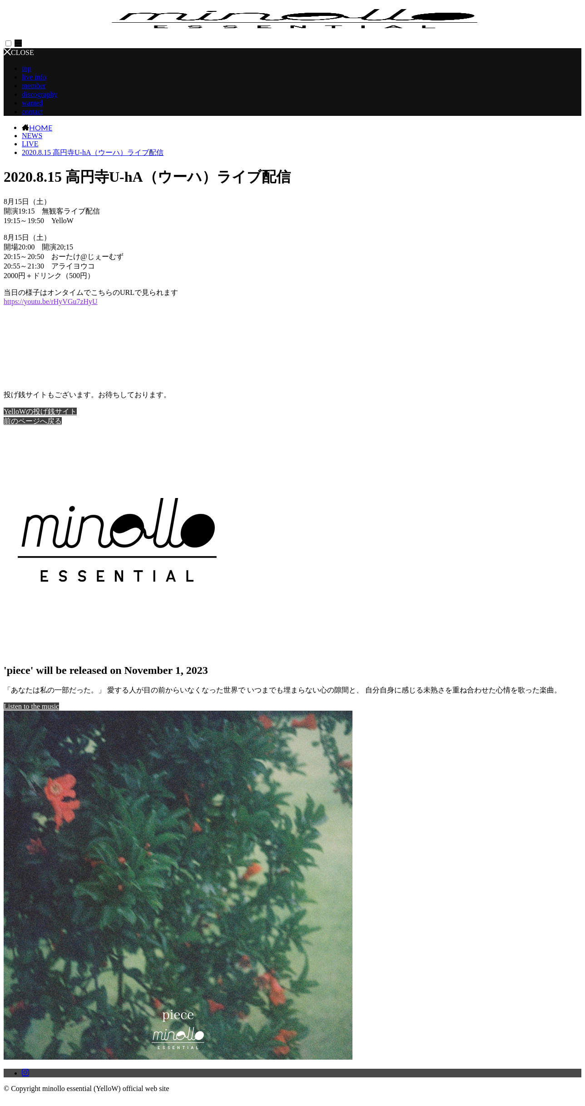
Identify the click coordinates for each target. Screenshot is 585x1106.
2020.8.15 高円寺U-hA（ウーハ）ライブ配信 (93, 152)
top (26, 68)
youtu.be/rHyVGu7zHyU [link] (51, 301)
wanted (32, 103)
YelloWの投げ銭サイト (40, 411)
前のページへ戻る (33, 421)
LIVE (30, 144)
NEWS (32, 135)
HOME (40, 127)
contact (32, 111)
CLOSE (19, 52)
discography (39, 94)
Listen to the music (31, 706)
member (33, 86)
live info (34, 77)
